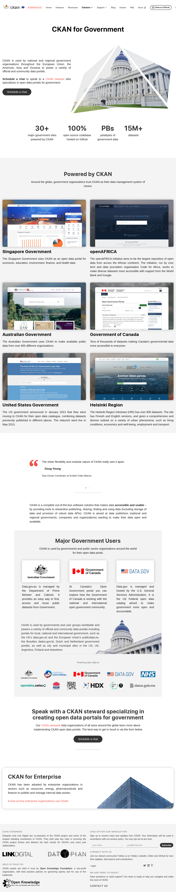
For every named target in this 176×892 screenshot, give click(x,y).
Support (101, 8)
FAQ (132, 7)
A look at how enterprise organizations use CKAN (38, 801)
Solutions (86, 8)
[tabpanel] (88, 469)
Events (123, 7)
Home (49, 7)
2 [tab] (90, 488)
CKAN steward (55, 79)
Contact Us (16, 91)
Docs (142, 7)
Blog (113, 7)
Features (60, 7)
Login (93, 865)
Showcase (73, 7)
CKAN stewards (51, 725)
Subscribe (166, 845)
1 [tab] (86, 488)
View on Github (161, 7)
